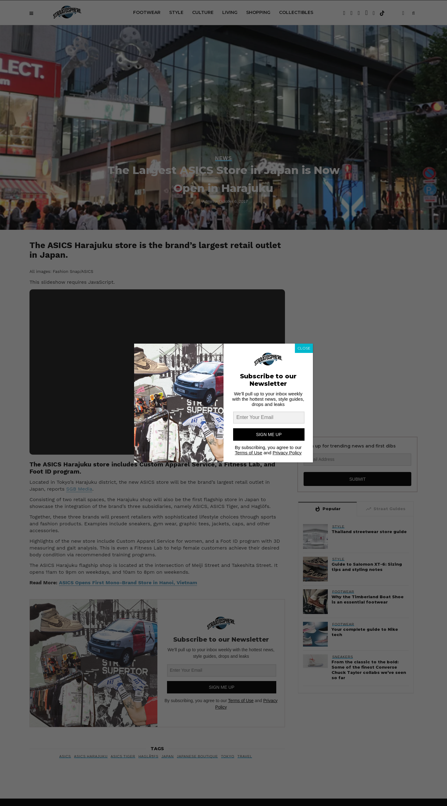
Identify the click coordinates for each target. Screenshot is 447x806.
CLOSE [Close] (303, 348)
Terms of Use (248, 452)
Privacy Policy (287, 452)
